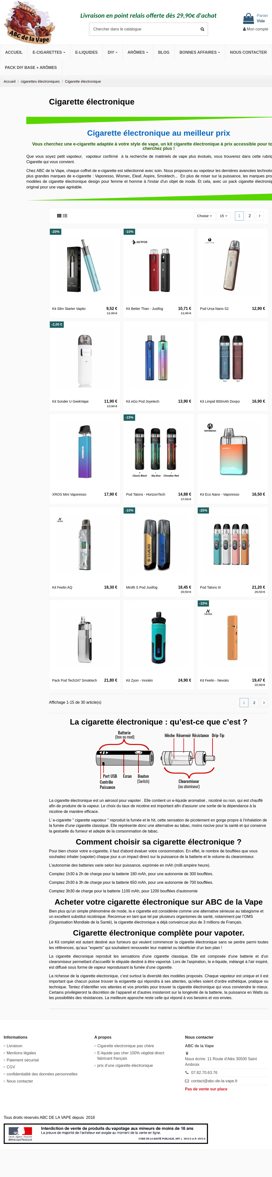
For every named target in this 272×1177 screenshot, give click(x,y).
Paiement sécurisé (23, 1060)
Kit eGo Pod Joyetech (142, 401)
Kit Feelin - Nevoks (214, 680)
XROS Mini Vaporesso (69, 494)
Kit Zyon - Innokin (139, 680)
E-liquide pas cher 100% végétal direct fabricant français (130, 1056)
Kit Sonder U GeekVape (70, 401)
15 (223, 216)
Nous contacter (20, 1081)
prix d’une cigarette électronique (125, 1066)
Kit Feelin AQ (62, 587)
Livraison (14, 1046)
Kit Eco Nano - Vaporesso (219, 494)
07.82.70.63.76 (204, 1073)
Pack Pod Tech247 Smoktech (74, 680)
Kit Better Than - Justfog (144, 309)
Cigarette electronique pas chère (125, 1046)
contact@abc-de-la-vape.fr (214, 1081)
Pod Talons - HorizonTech (145, 494)
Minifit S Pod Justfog (141, 587)
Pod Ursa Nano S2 (214, 309)
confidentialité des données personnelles (42, 1074)
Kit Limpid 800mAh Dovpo (220, 401)
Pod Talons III (210, 587)
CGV (11, 1067)
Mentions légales (21, 1053)
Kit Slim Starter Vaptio (69, 309)
